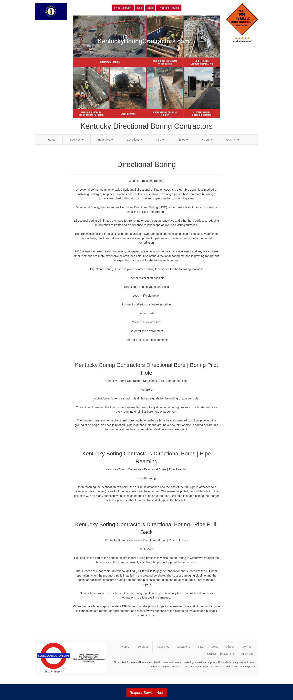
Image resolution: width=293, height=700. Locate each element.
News (183, 139)
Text (150, 7)
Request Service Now (146, 693)
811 (160, 139)
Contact (232, 139)
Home (52, 139)
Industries (105, 139)
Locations (134, 139)
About (207, 139)
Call (139, 7)
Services (76, 139)
